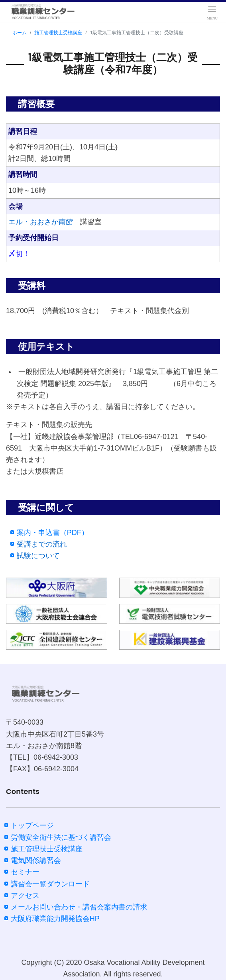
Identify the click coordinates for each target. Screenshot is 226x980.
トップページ (32, 825)
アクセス (25, 896)
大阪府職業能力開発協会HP (55, 919)
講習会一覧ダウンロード (50, 884)
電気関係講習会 (36, 860)
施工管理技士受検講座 (58, 32)
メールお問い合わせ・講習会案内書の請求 (79, 907)
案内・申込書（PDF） (52, 533)
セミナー (25, 872)
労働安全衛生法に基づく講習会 (61, 837)
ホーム (19, 32)
